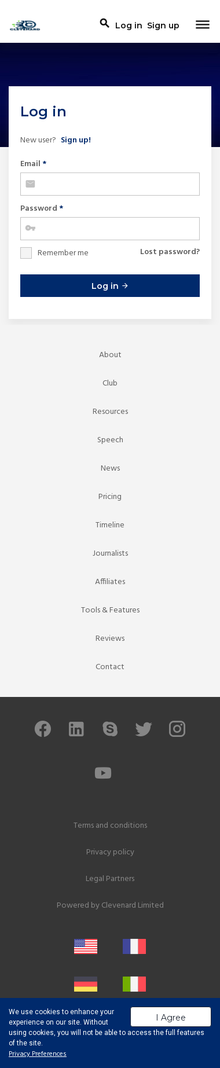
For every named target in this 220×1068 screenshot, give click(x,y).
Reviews (110, 638)
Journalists (110, 553)
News (110, 468)
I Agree (171, 1017)
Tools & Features (110, 610)
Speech (110, 440)
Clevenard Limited (132, 905)
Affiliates (110, 582)
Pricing (110, 497)
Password (41, 209)
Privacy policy (110, 852)
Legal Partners (110, 879)
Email (33, 164)
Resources (110, 412)
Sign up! (76, 140)
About (110, 355)
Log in (110, 286)
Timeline (110, 525)
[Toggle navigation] (202, 25)
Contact (110, 667)
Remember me (63, 253)
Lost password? (170, 252)
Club (110, 383)
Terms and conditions (110, 825)
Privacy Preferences (38, 1054)
